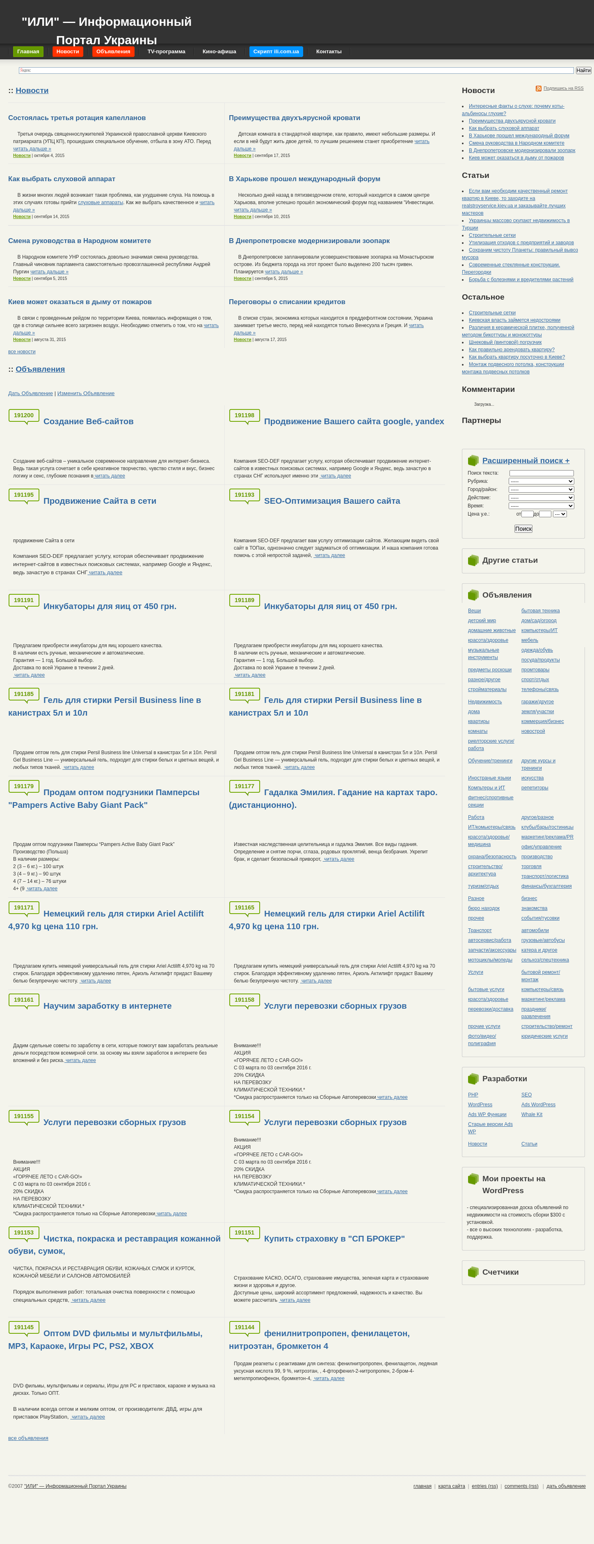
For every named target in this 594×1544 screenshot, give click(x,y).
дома (474, 711)
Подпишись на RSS (564, 88)
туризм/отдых (483, 886)
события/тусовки (540, 918)
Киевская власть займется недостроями (514, 320)
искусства (532, 778)
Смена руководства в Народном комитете (79, 241)
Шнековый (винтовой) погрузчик (505, 342)
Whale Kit (531, 1114)
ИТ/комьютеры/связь (492, 827)
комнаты (477, 731)
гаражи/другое (537, 702)
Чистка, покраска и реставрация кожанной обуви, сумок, (114, 1245)
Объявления (40, 369)
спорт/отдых (535, 679)
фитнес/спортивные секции (491, 801)
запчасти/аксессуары (492, 950)
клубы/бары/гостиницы (547, 827)
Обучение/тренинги (490, 761)
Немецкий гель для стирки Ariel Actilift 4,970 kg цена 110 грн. (106, 920)
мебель (529, 640)
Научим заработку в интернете (107, 1005)
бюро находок (484, 908)
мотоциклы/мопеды (490, 960)
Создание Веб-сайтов (88, 421)
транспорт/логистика (545, 876)
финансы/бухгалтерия (546, 886)
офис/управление (541, 847)
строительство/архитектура (485, 870)
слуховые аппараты (100, 202)
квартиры (478, 721)
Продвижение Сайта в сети (99, 500)
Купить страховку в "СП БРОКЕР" (334, 1238)
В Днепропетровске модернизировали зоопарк (309, 241)
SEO (526, 1095)
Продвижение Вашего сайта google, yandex (354, 421)
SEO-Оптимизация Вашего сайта (332, 500)
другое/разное (537, 817)
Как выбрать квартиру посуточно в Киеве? (517, 357)
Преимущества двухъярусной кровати (294, 118)
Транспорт (480, 930)
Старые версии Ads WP (490, 1128)
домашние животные (492, 630)
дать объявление (566, 1486)
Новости (32, 90)
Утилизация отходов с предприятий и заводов (521, 243)
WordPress (480, 1104)
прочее (476, 918)
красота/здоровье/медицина (488, 840)
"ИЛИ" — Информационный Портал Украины (106, 27)
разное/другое (484, 679)
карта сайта (451, 1486)
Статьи (529, 1144)
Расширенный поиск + (526, 460)
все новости (22, 352)
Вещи (474, 611)
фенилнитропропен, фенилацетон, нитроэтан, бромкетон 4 (319, 1339)
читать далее (109, 476)
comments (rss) (522, 1486)
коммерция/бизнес (542, 721)
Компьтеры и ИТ (486, 788)
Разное (476, 898)
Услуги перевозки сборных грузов (335, 1005)
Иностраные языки (489, 778)
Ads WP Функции (487, 1114)
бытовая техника (540, 611)
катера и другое (539, 950)
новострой (533, 731)
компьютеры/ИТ (539, 630)
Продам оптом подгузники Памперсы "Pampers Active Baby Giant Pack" (103, 798)
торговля (531, 866)
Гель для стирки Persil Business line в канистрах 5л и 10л (104, 706)
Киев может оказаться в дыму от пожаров (80, 302)
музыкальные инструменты (483, 653)
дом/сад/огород (539, 620)
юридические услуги (544, 1036)
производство (537, 857)
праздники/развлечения (536, 1012)
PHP (473, 1095)
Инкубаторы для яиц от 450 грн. (109, 606)
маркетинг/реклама (543, 999)
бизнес (529, 898)
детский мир (482, 620)
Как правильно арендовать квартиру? (512, 349)
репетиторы (534, 788)
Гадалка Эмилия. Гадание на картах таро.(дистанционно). (333, 798)
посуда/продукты (540, 660)
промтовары (535, 670)
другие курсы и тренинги (538, 764)
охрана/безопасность (492, 857)
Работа (476, 817)
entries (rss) (485, 1486)
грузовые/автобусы (543, 940)
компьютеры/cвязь (542, 989)
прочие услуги (484, 1026)
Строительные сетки (492, 235)
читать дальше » (32, 149)
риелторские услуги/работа (491, 744)
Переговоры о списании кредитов (287, 302)
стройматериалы (487, 689)
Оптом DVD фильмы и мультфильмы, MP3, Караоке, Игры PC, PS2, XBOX (105, 1339)
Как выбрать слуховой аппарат (61, 179)
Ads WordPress (538, 1104)
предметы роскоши (490, 670)
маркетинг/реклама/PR (547, 837)
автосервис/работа (489, 940)
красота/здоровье (488, 640)
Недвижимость (485, 702)
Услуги (475, 972)
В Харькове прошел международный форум (304, 179)
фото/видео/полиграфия (482, 1039)
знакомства (534, 908)
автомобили (535, 930)
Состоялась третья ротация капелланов (77, 118)
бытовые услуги (486, 989)
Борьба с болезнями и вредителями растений (521, 279)
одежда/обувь (537, 650)
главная (423, 1486)
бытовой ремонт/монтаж (540, 975)
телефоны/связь (540, 689)
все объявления (28, 1438)
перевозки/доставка (490, 1009)
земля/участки (537, 711)
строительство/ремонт (547, 1026)
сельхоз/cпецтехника (545, 960)
